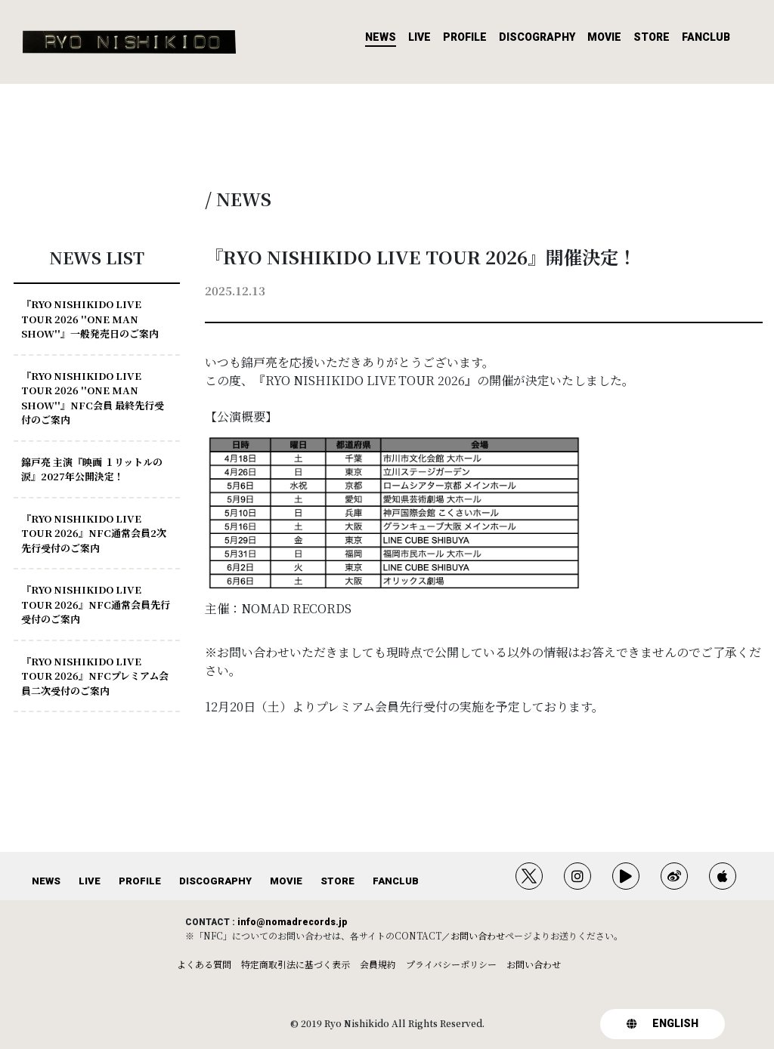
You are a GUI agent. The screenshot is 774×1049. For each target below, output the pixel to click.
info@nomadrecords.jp (292, 922)
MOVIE (604, 37)
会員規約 (378, 964)
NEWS (380, 37)
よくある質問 (204, 964)
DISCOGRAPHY (537, 37)
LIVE (419, 37)
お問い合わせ (477, 935)
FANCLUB (706, 37)
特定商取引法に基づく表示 (295, 964)
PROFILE (465, 37)
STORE (651, 37)
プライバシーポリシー (451, 964)
